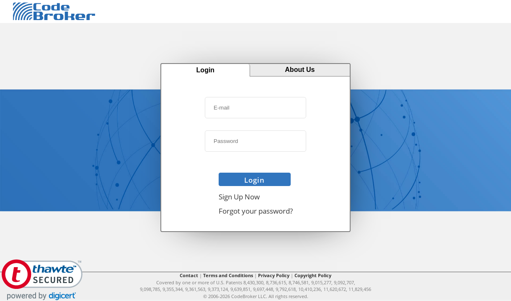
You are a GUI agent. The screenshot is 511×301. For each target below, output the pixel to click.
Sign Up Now (239, 196)
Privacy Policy (273, 275)
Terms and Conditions (228, 275)
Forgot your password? (256, 210)
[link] (42, 280)
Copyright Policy (312, 275)
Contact (189, 275)
